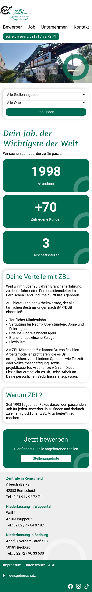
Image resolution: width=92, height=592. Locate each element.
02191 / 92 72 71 (42, 36)
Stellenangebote (46, 458)
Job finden (46, 112)
